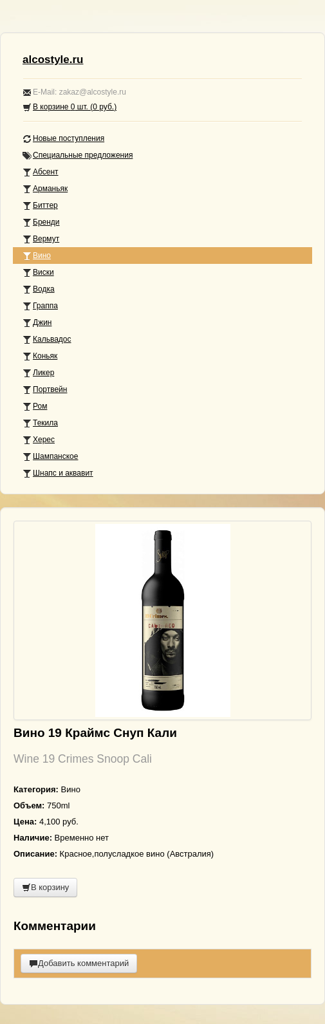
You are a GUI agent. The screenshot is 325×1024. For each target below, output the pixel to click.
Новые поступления (63, 139)
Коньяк (40, 356)
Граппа (40, 306)
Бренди (41, 222)
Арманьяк (45, 189)
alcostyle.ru (53, 59)
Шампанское (50, 456)
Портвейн (45, 390)
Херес (39, 440)
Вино (37, 256)
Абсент (41, 172)
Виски (38, 272)
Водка (39, 289)
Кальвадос (47, 339)
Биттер (40, 205)
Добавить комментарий (79, 963)
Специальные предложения (78, 155)
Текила (40, 423)
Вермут (41, 239)
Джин (37, 323)
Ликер (38, 373)
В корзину (45, 887)
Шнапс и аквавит (58, 473)
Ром (35, 406)
